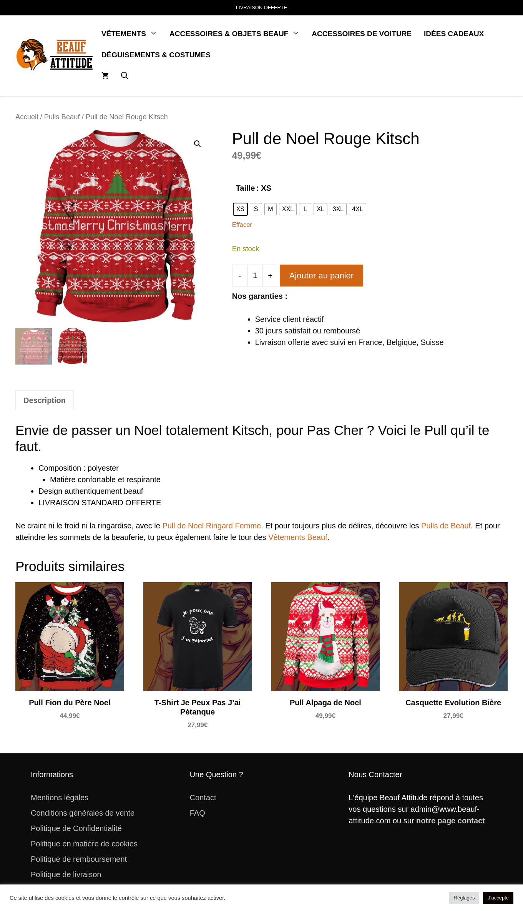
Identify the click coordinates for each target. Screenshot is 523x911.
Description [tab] (44, 400)
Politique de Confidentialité (76, 828)
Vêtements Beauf (297, 537)
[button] (124, 76)
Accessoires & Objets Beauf (237, 33)
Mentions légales (59, 797)
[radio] (240, 209)
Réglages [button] (464, 898)
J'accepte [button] (498, 898)
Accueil (26, 117)
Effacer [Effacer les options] (242, 224)
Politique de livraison (66, 874)
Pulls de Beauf (446, 525)
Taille (245, 188)
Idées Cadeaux (454, 34)
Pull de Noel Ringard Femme (211, 525)
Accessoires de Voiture (362, 34)
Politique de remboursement (79, 859)
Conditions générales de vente (82, 813)
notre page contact (450, 820)
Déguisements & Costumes (156, 55)
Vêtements (132, 33)
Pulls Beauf (62, 117)
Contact (203, 797)
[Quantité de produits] (255, 275)
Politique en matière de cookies (84, 843)
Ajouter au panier (321, 275)
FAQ (197, 813)
